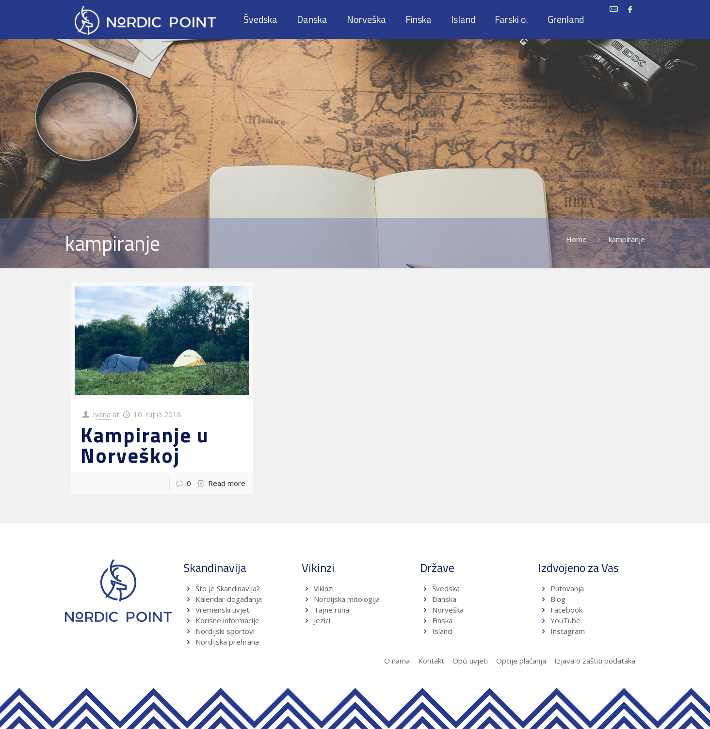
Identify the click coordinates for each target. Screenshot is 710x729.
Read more (226, 483)
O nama (397, 660)
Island (442, 631)
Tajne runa (331, 610)
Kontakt (431, 660)
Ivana (102, 414)
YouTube (565, 620)
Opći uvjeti (470, 660)
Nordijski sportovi (225, 631)
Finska (442, 620)
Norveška (448, 610)
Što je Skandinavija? (227, 588)
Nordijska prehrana (227, 642)
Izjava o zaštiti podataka (594, 660)
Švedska (446, 588)
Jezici (322, 620)
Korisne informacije (227, 620)
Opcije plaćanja (521, 660)
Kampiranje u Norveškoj (145, 444)
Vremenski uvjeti (223, 610)
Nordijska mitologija (347, 599)
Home (576, 239)
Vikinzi (324, 588)
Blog (557, 599)
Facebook (566, 610)
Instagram (567, 631)
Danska (444, 599)
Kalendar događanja (228, 599)
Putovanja (567, 588)
